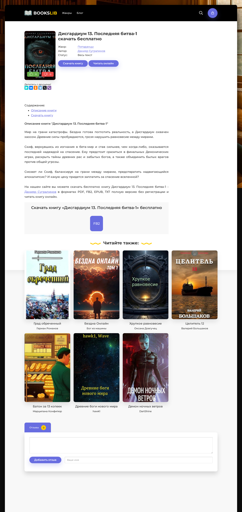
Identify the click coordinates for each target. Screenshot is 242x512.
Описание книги (43, 110)
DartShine (145, 411)
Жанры (67, 13)
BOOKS (45, 13)
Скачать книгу (73, 63)
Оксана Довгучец (145, 328)
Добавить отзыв (45, 459)
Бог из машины (96, 328)
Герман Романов (47, 328)
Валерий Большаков (194, 328)
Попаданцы (86, 46)
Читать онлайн (103, 63)
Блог (80, 13)
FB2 (96, 223)
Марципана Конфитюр (47, 411)
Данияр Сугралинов (91, 51)
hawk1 (96, 411)
